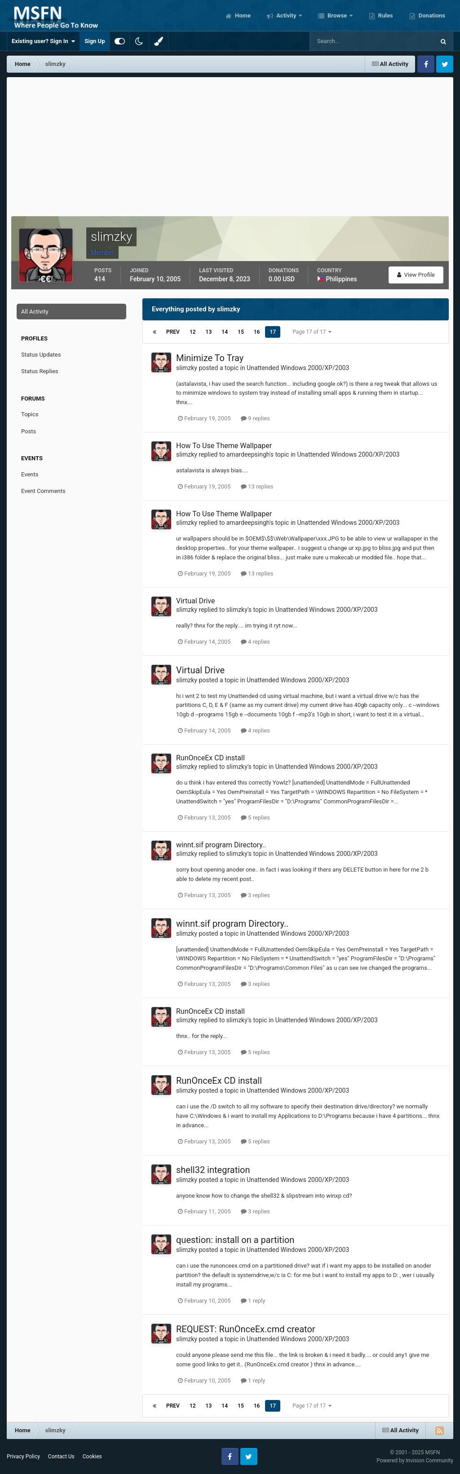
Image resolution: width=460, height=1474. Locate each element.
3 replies (255, 895)
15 (241, 332)
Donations (431, 15)
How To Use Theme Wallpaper (224, 445)
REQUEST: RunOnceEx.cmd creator (245, 1329)
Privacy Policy (23, 1456)
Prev (173, 332)
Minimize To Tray (209, 358)
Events (29, 474)
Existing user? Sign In (43, 41)
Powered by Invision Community (414, 1460)
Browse (337, 15)
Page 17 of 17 (312, 332)
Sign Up (94, 41)
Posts (28, 431)
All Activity (35, 311)
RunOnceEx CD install (210, 758)
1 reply (253, 1300)
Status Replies (39, 371)
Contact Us (61, 1456)
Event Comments (43, 491)
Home (242, 15)
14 (224, 332)
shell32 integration (213, 1169)
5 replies (255, 817)
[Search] (345, 41)
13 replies (257, 486)
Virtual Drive (195, 601)
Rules (385, 15)
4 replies (255, 641)
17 (273, 332)
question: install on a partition (235, 1239)
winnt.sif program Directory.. (221, 845)
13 (209, 332)
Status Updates (41, 354)
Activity (286, 15)
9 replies (255, 418)
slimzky (186, 367)
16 (257, 332)
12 (193, 332)
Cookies (92, 1456)
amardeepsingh (248, 454)
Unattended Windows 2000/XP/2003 (298, 367)
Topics (30, 414)
